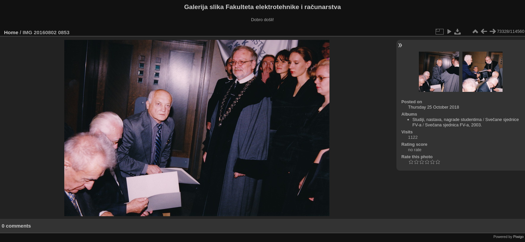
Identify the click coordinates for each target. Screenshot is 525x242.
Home (11, 32)
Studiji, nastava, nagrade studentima (447, 119)
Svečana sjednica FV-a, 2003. (453, 124)
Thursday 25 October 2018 (433, 107)
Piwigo (518, 237)
